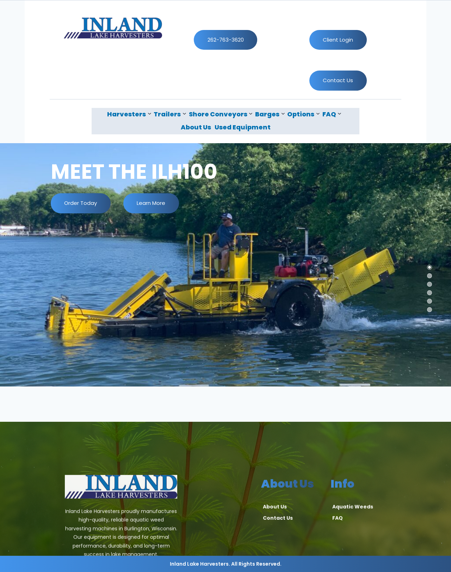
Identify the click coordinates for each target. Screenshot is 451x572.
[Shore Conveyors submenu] (221, 114)
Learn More (151, 203)
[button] (429, 267)
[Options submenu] (303, 114)
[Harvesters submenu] (129, 114)
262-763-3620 (226, 39)
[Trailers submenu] (170, 114)
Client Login (338, 39)
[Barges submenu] (270, 114)
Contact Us (338, 80)
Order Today (80, 203)
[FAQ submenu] (331, 114)
